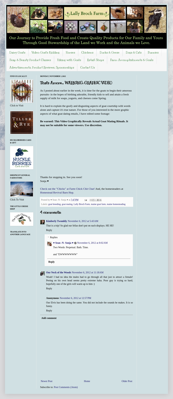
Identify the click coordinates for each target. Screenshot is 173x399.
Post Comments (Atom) (66, 387)
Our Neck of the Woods (58, 272)
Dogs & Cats (134, 52)
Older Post (127, 381)
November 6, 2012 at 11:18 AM (87, 272)
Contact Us (87, 67)
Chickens (87, 52)
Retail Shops (95, 60)
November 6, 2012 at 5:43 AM (83, 221)
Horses (70, 52)
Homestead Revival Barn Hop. (57, 192)
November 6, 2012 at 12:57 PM (75, 298)
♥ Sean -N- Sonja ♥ (63, 242)
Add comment (49, 318)
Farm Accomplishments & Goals (131, 60)
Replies (54, 237)
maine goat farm (98, 204)
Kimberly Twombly (56, 221)
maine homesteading (116, 204)
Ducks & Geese (109, 52)
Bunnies (153, 52)
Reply (49, 230)
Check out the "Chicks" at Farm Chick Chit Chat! (67, 188)
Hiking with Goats (69, 60)
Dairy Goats (17, 52)
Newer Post (46, 381)
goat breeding (54, 204)
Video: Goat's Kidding (46, 52)
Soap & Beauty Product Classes (30, 60)
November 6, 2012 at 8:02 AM (92, 242)
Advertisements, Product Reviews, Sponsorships (41, 67)
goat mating (67, 204)
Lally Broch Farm (82, 204)
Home (87, 381)
